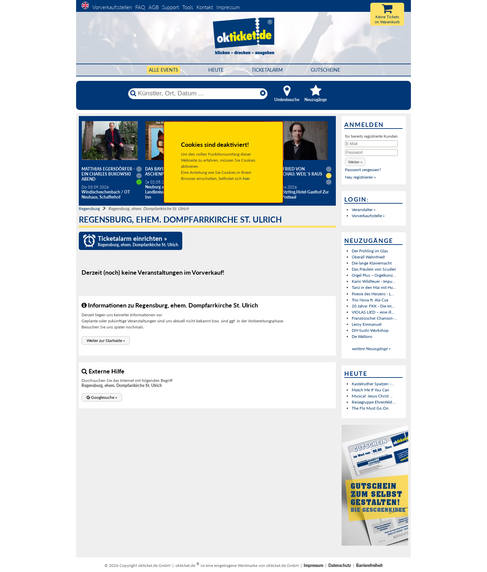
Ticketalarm (267, 70)
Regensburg (89, 208)
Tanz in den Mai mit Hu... (374, 287)
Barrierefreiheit (369, 565)
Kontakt (204, 7)
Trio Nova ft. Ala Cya (370, 299)
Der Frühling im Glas (370, 250)
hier (246, 178)
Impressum (228, 7)
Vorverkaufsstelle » (368, 215)
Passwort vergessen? (363, 169)
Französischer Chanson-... (374, 318)
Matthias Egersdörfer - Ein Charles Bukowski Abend (108, 174)
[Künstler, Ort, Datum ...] (197, 93)
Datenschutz (339, 565)
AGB (153, 7)
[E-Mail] (371, 143)
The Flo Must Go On (370, 408)
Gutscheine (325, 70)
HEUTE (216, 70)
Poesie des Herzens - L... (373, 293)
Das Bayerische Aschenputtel (162, 171)
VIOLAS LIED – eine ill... (373, 312)
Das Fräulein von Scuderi (374, 269)
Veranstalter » (363, 209)
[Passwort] (371, 152)
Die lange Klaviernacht (372, 263)
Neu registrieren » (360, 177)
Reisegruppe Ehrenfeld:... (374, 402)
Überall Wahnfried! (368, 256)
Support (170, 7)
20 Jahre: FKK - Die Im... (373, 305)
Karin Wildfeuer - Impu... (373, 281)
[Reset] (262, 93)
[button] (106, 340)
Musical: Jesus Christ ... (372, 395)
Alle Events (163, 70)
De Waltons (362, 336)
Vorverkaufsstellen (112, 7)
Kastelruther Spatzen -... (373, 383)
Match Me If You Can (370, 389)
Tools (187, 7)
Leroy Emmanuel (366, 324)
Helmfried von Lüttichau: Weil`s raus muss (297, 174)
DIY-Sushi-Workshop (370, 330)
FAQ (140, 7)
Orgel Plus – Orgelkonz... (374, 275)
